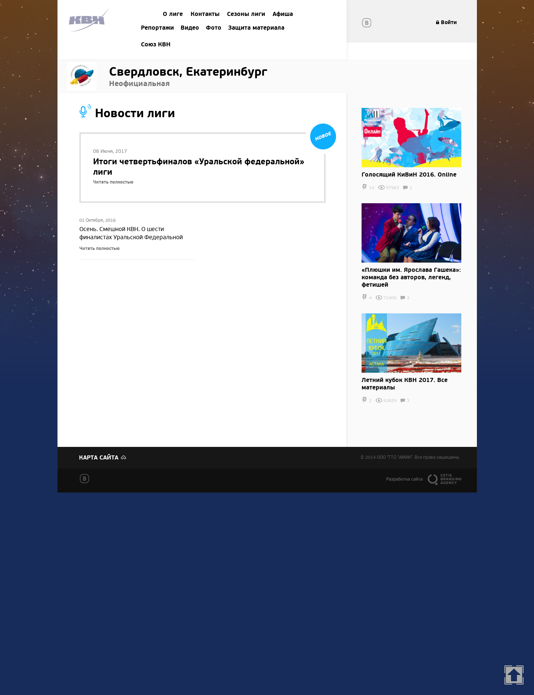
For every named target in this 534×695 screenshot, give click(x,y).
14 (371, 188)
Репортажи (157, 28)
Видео (190, 28)
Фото (213, 28)
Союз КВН (156, 44)
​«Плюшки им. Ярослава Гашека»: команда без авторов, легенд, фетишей (411, 277)
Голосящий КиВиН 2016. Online (409, 174)
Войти (449, 22)
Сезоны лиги (246, 14)
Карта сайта (98, 457)
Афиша (283, 14)
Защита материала (256, 28)
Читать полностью (113, 182)
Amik (90, 20)
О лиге (173, 14)
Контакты (205, 14)
